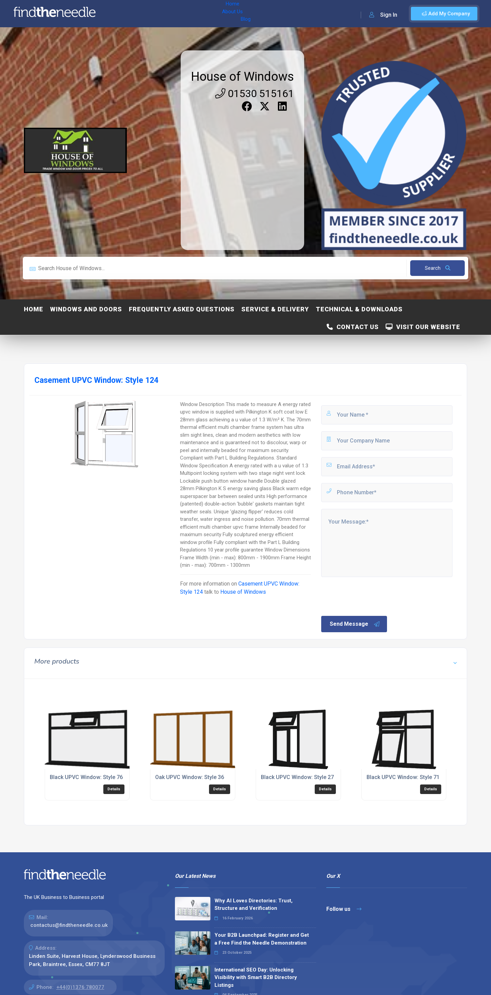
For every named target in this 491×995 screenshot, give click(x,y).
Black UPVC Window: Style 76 (86, 777)
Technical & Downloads (359, 309)
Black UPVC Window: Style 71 (403, 777)
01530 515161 (254, 93)
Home (120, 14)
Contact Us (353, 326)
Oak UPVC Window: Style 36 (189, 777)
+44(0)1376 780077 (80, 987)
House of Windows (242, 76)
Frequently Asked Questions (182, 309)
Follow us (343, 909)
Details (113, 789)
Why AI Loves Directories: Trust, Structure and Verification (253, 905)
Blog (170, 14)
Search (437, 268)
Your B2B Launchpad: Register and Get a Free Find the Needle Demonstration (261, 939)
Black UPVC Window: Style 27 (297, 777)
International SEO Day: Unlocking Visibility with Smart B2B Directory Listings (255, 977)
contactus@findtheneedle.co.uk (69, 925)
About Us (146, 14)
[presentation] (372, 595)
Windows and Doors (86, 309)
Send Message (355, 624)
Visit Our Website (423, 326)
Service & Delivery (275, 309)
